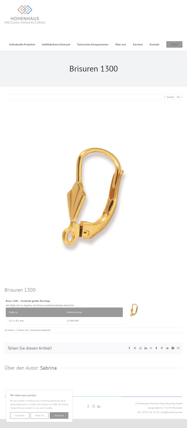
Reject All (39, 415)
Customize (19, 415)
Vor (178, 96)
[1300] (93, 197)
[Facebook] (88, 406)
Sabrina (11, 330)
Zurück (170, 96)
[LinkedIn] (98, 406)
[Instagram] (93, 406)
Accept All (59, 415)
